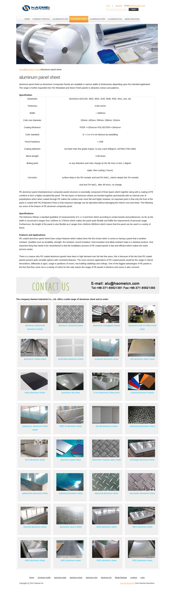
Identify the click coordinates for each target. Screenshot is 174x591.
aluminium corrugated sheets (106, 325)
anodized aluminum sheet (107, 359)
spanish (118, 6)
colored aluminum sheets (142, 392)
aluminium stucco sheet (71, 527)
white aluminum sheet (106, 527)
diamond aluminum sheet (106, 493)
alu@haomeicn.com (137, 6)
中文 (108, 6)
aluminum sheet (76, 578)
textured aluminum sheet (35, 527)
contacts (133, 578)
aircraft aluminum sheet (106, 426)
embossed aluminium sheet (142, 426)
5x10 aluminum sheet (35, 460)
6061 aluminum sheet (71, 560)
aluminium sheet (33, 69)
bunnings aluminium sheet (142, 460)
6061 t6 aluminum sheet (71, 426)
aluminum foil (106, 578)
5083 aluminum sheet (107, 560)
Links (142, 578)
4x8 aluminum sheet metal (142, 359)
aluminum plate (60, 578)
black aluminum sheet (35, 392)
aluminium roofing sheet (35, 359)
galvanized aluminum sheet (35, 493)
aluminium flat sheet (70, 392)
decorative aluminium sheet (142, 493)
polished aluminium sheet (71, 493)
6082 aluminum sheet (35, 560)
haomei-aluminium (127, 583)
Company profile (44, 578)
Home (22, 69)
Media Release (121, 578)
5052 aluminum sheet (142, 560)
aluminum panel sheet (71, 460)
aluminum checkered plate (71, 325)
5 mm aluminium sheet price (106, 392)
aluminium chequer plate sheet (106, 460)
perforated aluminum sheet (70, 359)
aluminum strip (91, 578)
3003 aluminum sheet (142, 527)
